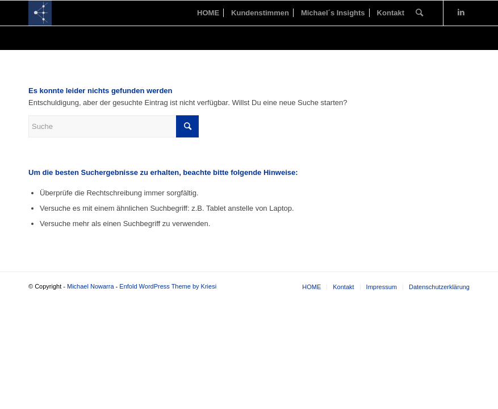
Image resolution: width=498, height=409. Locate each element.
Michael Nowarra (90, 286)
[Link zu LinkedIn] (461, 12)
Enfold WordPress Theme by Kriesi (167, 286)
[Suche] (419, 13)
